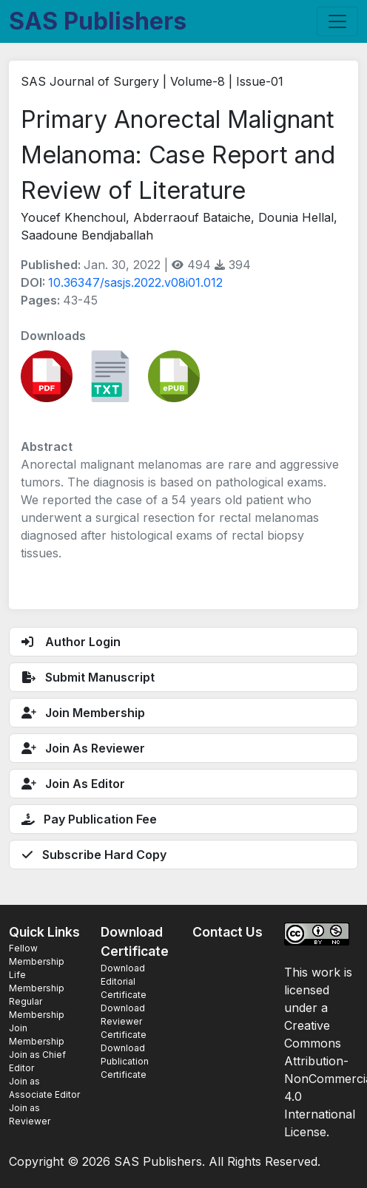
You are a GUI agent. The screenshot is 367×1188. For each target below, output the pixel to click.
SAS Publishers (97, 21)
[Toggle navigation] (337, 21)
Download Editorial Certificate (124, 981)
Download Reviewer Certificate (124, 1021)
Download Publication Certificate (125, 1061)
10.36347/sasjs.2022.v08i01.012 (135, 282)
